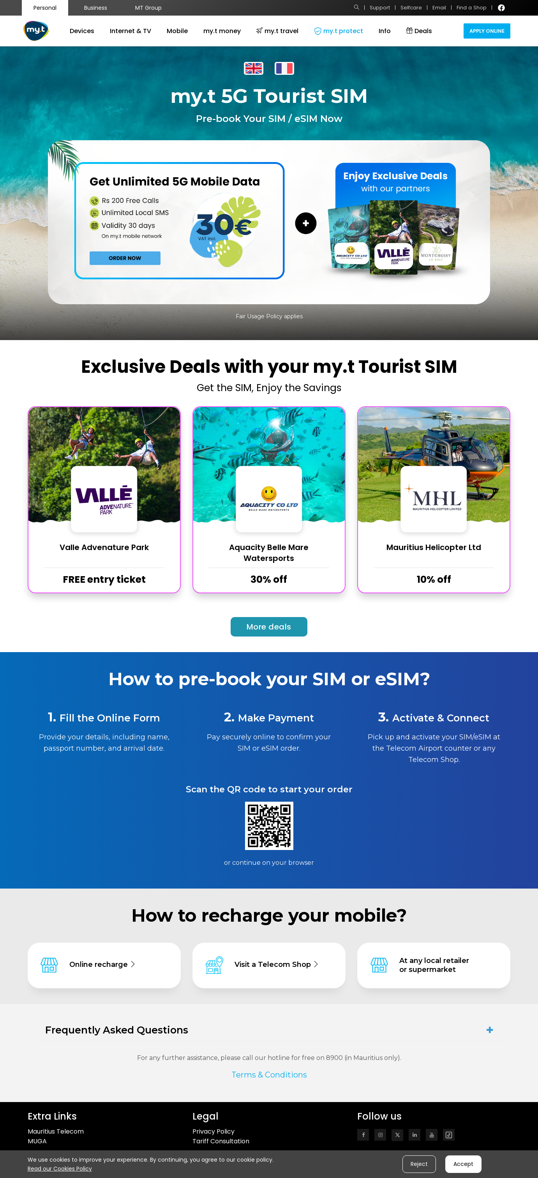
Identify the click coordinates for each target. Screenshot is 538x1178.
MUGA (37, 1141)
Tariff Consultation (220, 1141)
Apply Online (486, 31)
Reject (419, 1164)
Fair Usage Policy (259, 316)
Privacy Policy (213, 1131)
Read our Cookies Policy (60, 1169)
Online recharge (102, 964)
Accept (463, 1164)
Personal (45, 8)
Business (95, 8)
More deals (269, 626)
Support (380, 7)
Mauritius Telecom (56, 1131)
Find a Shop (472, 7)
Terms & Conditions (269, 1074)
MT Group (148, 8)
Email (439, 7)
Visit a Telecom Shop (277, 964)
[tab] (269, 1030)
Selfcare (411, 7)
